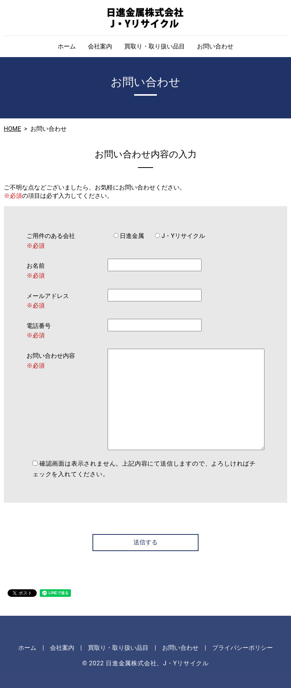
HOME (12, 128)
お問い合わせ (215, 46)
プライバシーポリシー (242, 647)
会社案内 (100, 46)
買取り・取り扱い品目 (154, 46)
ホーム (67, 46)
